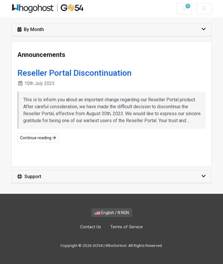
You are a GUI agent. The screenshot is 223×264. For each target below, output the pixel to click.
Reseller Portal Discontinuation (74, 73)
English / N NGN (111, 212)
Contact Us (90, 227)
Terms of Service (126, 227)
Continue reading (38, 137)
